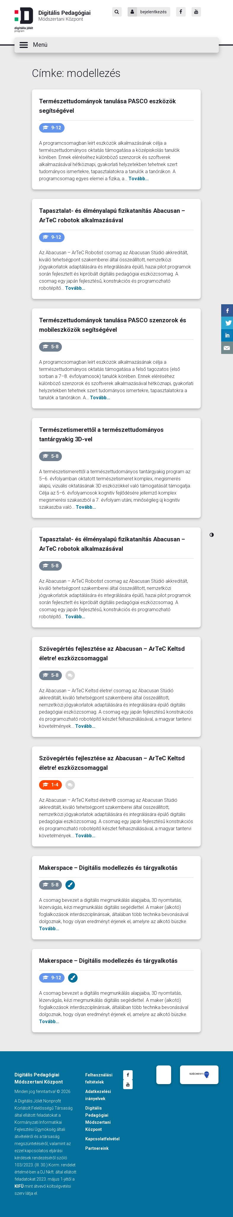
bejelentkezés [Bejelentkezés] (147, 12)
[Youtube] (196, 12)
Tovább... (138, 178)
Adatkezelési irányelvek (98, 1095)
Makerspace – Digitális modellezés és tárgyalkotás (108, 867)
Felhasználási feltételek (99, 1078)
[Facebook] (181, 12)
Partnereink (97, 1148)
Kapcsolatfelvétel (102, 1138)
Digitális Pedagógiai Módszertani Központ (52, 20)
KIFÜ (19, 1186)
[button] (117, 45)
